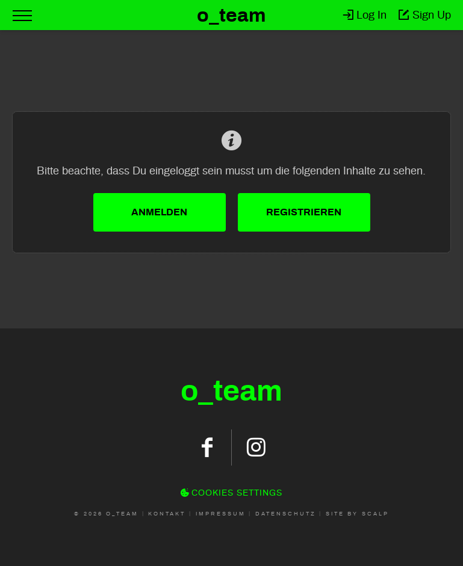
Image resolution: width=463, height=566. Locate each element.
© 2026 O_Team (106, 513)
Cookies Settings (232, 493)
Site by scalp (357, 513)
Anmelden (159, 212)
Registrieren (303, 212)
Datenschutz (285, 513)
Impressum (221, 513)
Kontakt (166, 513)
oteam (231, 391)
